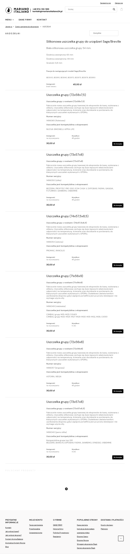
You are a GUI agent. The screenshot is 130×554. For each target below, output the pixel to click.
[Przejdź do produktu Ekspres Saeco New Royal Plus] (65, 498)
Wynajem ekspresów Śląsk (87, 544)
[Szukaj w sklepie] (88, 9)
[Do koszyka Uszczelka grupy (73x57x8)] (117, 205)
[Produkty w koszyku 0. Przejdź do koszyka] (122, 9)
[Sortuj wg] (103, 33)
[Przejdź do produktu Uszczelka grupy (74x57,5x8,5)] (25, 217)
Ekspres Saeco (82, 537)
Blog (7, 547)
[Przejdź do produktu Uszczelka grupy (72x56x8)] (25, 343)
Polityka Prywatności (61, 533)
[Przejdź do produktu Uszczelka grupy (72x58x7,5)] (25, 96)
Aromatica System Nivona (15, 543)
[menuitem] (12, 20)
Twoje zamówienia (36, 525)
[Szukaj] (114, 9)
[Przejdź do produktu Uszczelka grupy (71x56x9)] (25, 277)
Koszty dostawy (107, 525)
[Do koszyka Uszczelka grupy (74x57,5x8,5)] (117, 265)
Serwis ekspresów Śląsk (86, 548)
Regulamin (57, 537)
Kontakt (8, 528)
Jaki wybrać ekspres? (13, 535)
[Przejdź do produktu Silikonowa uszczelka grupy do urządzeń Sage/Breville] (25, 42)
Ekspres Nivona (83, 540)
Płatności (104, 529)
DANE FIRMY (57, 525)
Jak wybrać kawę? (12, 531)
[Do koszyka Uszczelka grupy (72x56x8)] (117, 391)
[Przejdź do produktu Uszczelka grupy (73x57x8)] (25, 155)
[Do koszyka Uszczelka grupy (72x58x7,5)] (117, 144)
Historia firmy (58, 529)
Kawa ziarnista (82, 525)
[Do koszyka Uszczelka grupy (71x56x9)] (117, 331)
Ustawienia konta (35, 533)
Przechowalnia (34, 529)
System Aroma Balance (14, 539)
